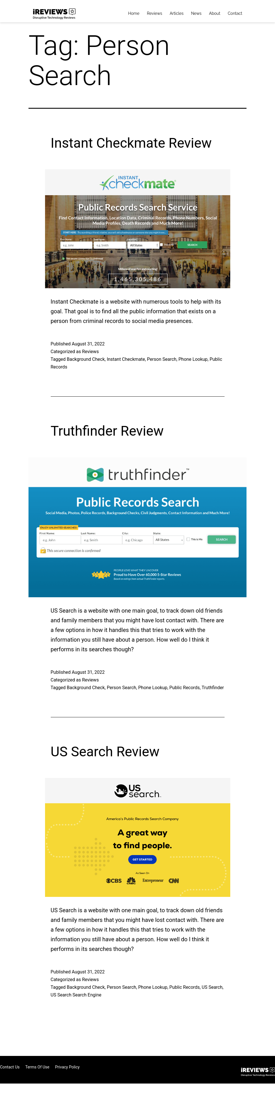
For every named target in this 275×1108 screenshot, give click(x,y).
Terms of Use (37, 1067)
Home (134, 13)
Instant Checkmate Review (131, 143)
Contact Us (10, 1067)
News (196, 13)
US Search (212, 987)
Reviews (154, 13)
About (214, 13)
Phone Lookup (192, 359)
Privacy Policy (67, 1067)
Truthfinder (212, 687)
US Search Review (105, 752)
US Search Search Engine (76, 995)
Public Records (184, 687)
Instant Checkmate (126, 359)
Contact (235, 13)
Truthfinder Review (107, 431)
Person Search (161, 359)
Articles (177, 13)
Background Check (86, 359)
